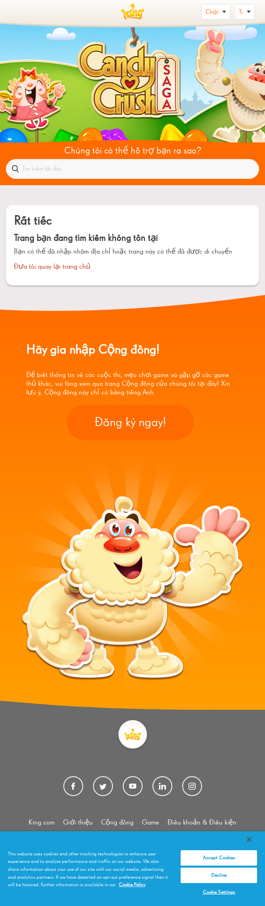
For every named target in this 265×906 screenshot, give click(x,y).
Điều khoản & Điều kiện (202, 822)
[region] (132, 868)
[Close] (249, 839)
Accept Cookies (219, 858)
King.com (42, 822)
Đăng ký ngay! (130, 422)
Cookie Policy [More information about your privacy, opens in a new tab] (132, 884)
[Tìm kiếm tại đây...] (132, 169)
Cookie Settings (219, 892)
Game (150, 822)
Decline (219, 875)
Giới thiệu (78, 822)
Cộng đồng (117, 822)
